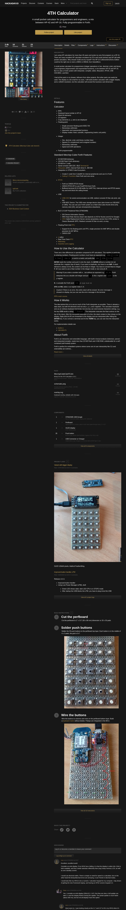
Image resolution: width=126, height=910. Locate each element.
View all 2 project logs (87, 597)
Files (73, 45)
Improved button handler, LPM (67, 572)
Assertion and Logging (66, 244)
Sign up (108, 3)
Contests (41, 3)
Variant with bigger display (65, 465)
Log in (117, 3)
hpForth (15, 189)
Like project (78, 32)
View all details (87, 356)
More (64, 3)
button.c (61, 328)
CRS (63, 219)
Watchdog (61, 241)
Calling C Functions (69, 176)
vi (58, 237)
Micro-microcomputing (20, 180)
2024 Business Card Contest (19, 209)
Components (83, 45)
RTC (71, 239)
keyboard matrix (68, 721)
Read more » (58, 352)
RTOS (60, 180)
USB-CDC (65, 198)
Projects (24, 3)
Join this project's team (13, 133)
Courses (49, 3)
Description (58, 45)
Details (66, 45)
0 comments (74, 467)
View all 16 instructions (88, 730)
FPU (73, 225)
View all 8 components (88, 446)
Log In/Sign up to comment (64, 775)
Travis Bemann (65, 909)
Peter (63, 27)
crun (62, 779)
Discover (32, 3)
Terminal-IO (84, 166)
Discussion (113, 45)
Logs (92, 45)
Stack (57, 3)
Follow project (49, 32)
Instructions (101, 45)
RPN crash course (60, 296)
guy (7, 130)
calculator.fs (62, 330)
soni (66, 892)
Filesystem (62, 168)
